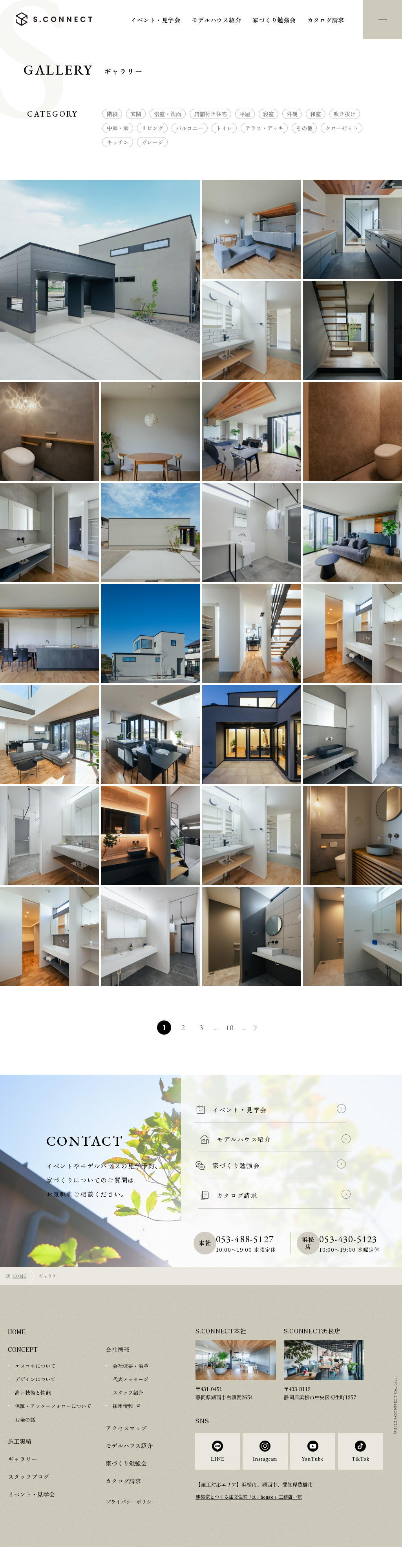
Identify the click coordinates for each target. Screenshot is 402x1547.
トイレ (224, 128)
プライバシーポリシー (131, 1501)
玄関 (135, 114)
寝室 (268, 114)
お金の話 (25, 1419)
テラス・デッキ (264, 128)
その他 (304, 128)
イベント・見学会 (155, 20)
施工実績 (19, 1441)
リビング (152, 128)
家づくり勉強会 (274, 20)
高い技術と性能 (33, 1392)
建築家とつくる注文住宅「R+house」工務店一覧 (253, 1502)
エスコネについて (35, 1366)
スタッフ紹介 (128, 1392)
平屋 (244, 114)
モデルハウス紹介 (216, 20)
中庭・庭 (118, 128)
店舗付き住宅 (210, 114)
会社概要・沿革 (130, 1366)
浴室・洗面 (167, 114)
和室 (315, 114)
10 (230, 1027)
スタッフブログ (28, 1476)
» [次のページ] (260, 1028)
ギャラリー (22, 1458)
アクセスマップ (126, 1427)
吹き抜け (345, 114)
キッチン (118, 142)
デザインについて (35, 1379)
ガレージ (152, 142)
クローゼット (341, 128)
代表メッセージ (130, 1379)
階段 (112, 114)
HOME (19, 1276)
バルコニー (189, 128)
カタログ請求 (326, 20)
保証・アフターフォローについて (53, 1406)
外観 (292, 114)
